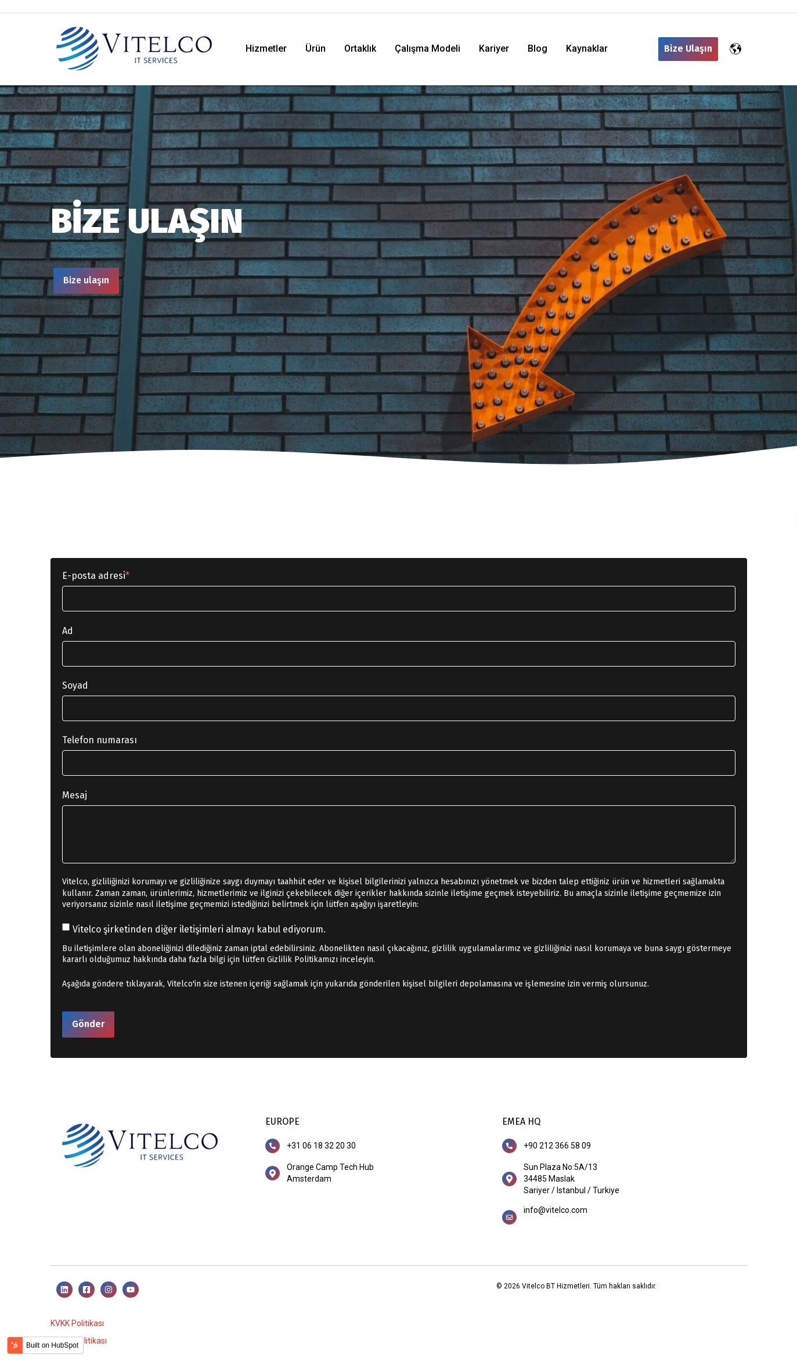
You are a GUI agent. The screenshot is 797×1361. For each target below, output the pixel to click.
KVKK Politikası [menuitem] (77, 1323)
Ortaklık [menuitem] (360, 48)
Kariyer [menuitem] (494, 48)
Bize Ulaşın (688, 48)
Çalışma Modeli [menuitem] (427, 48)
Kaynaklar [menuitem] (587, 48)
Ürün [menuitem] (315, 48)
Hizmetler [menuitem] (266, 48)
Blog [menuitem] (537, 48)
